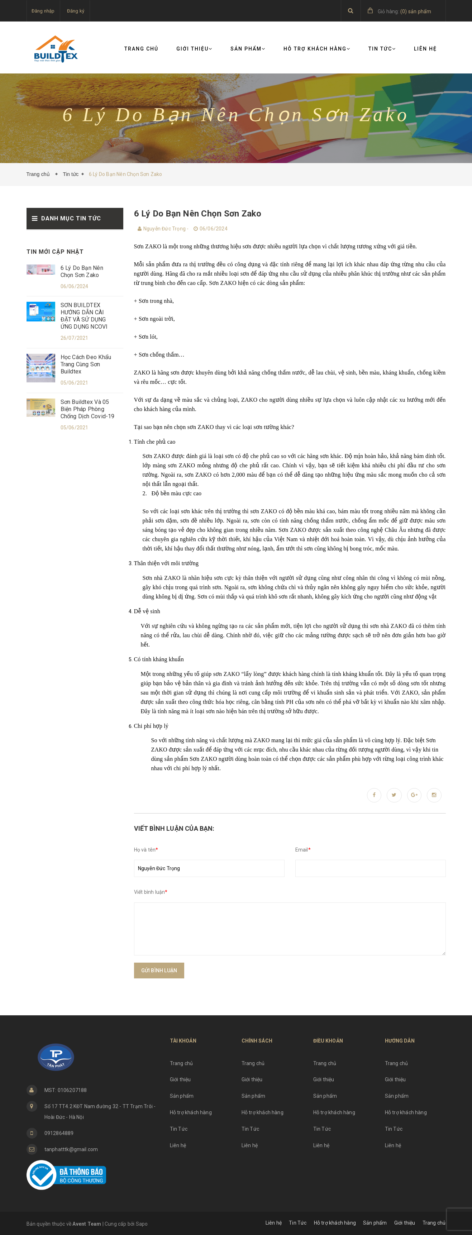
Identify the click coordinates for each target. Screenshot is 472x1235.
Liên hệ (425, 49)
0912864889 (59, 1133)
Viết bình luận (151, 892)
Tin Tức (382, 49)
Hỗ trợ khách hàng (317, 49)
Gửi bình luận (159, 970)
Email (303, 850)
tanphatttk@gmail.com (71, 1149)
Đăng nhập (43, 11)
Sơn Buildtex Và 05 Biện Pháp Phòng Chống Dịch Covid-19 (88, 409)
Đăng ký (75, 11)
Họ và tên (146, 850)
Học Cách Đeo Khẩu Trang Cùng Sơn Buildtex (86, 364)
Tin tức (70, 174)
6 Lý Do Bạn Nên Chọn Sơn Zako (82, 271)
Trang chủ (141, 49)
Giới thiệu (194, 49)
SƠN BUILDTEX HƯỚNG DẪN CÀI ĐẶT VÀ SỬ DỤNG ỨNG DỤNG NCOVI (84, 316)
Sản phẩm (248, 49)
